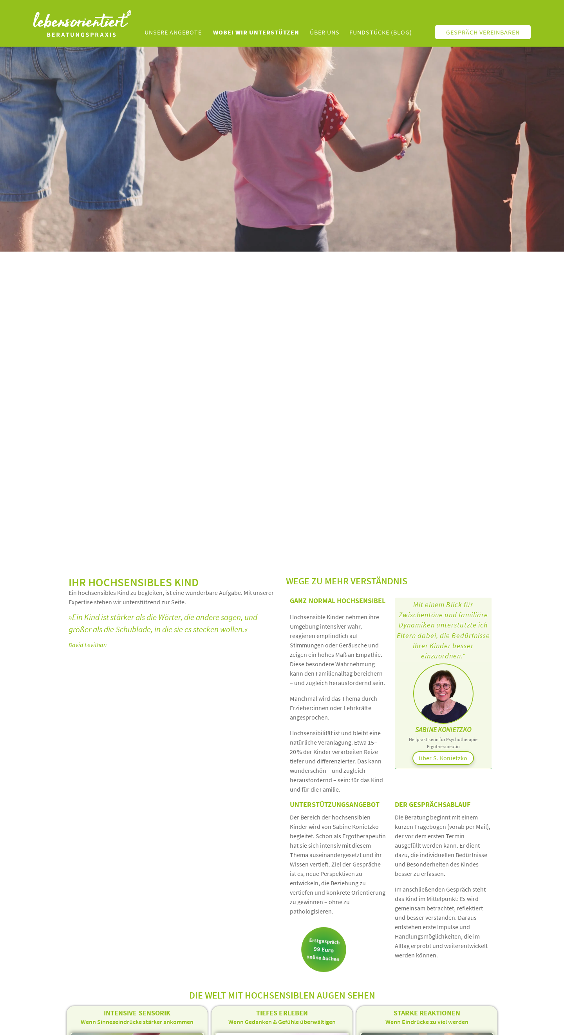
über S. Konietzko (443, 758)
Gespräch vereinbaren (483, 32)
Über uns (325, 32)
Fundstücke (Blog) (380, 32)
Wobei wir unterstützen (256, 32)
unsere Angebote (173, 32)
